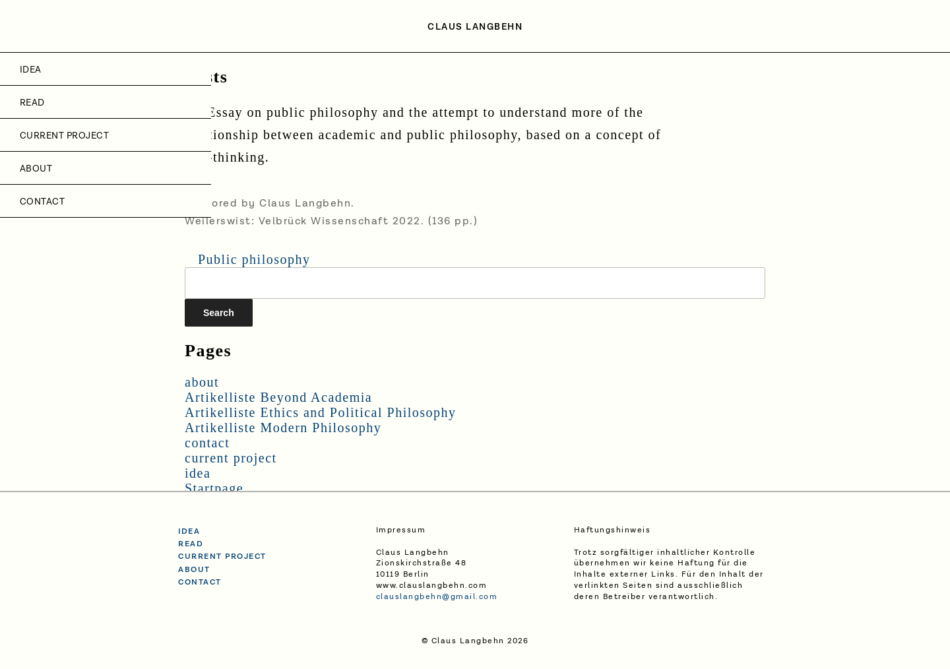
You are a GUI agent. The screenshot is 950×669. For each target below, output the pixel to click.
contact (42, 202)
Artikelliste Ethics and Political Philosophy (321, 412)
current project (64, 136)
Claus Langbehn (475, 27)
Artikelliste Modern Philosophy (283, 427)
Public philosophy (254, 259)
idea (31, 70)
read (190, 544)
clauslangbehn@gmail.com (437, 597)
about (36, 169)
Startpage (214, 488)
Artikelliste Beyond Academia (278, 397)
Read (32, 103)
